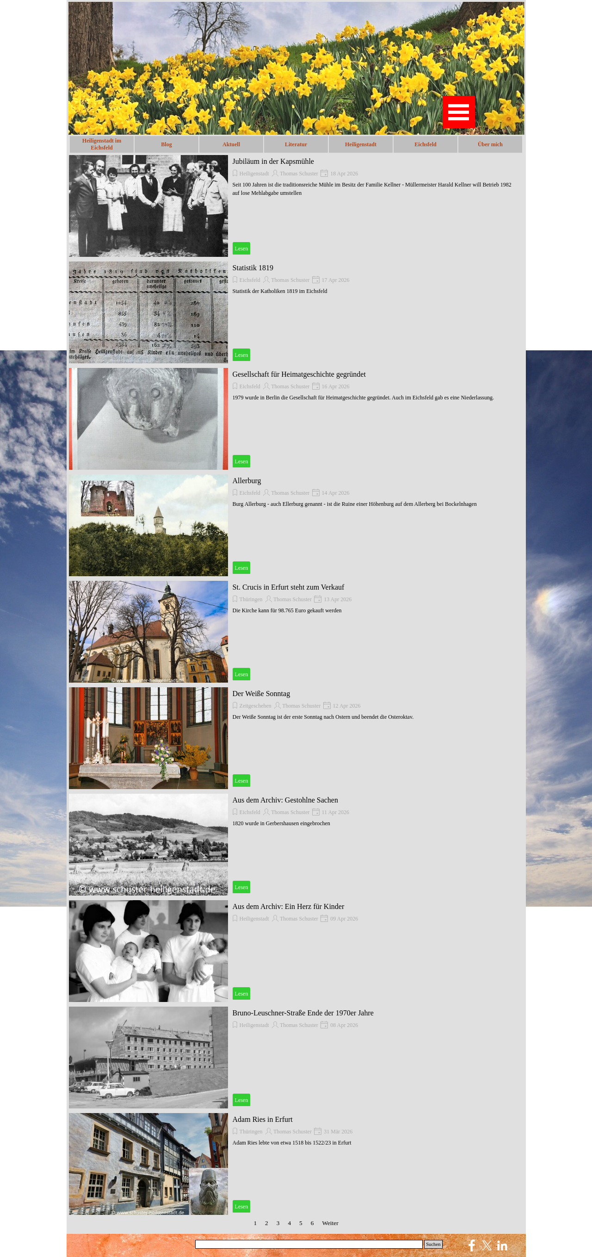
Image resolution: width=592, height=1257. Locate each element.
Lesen (241, 248)
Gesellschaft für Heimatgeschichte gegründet (299, 374)
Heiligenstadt (254, 173)
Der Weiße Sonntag (261, 693)
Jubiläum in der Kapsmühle (273, 161)
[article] (296, 206)
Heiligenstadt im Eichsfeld (101, 144)
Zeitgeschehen (255, 706)
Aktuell (231, 144)
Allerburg (247, 481)
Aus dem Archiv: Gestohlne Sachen (285, 800)
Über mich (490, 144)
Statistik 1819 (253, 268)
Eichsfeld (425, 144)
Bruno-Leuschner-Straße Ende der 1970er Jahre (303, 1013)
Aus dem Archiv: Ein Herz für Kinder (289, 906)
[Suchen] (309, 1244)
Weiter (330, 1223)
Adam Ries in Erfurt (263, 1119)
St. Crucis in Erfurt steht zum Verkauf (289, 587)
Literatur (296, 144)
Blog (166, 144)
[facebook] (472, 1245)
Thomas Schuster (299, 173)
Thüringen (251, 599)
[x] (487, 1245)
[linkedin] (502, 1245)
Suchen (433, 1244)
